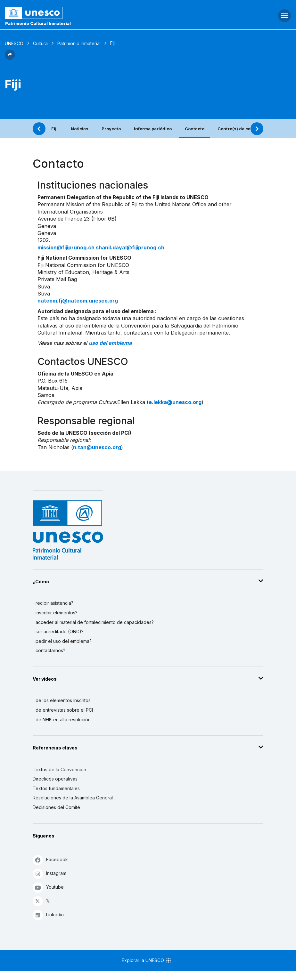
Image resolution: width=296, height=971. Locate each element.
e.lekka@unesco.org (175, 402)
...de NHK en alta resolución (62, 719)
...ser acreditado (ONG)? (58, 631)
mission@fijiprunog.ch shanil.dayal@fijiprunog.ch (100, 247)
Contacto (194, 128)
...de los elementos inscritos (62, 700)
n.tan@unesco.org (97, 447)
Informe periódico (153, 128)
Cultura (40, 43)
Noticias (79, 128)
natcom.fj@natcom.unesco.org (77, 300)
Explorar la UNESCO (147, 960)
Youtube (48, 887)
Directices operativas (55, 778)
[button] (10, 58)
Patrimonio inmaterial (79, 43)
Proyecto (111, 128)
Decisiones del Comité (56, 807)
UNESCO (14, 43)
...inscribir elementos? (55, 612)
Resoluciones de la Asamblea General (73, 797)
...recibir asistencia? (53, 603)
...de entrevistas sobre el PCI (63, 710)
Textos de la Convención (59, 769)
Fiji (54, 128)
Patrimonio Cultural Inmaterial (38, 23)
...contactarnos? (49, 650)
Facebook (50, 860)
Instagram (49, 873)
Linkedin (48, 915)
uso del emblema (110, 343)
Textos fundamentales (56, 788)
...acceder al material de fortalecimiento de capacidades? (93, 622)
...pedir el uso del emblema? (62, 641)
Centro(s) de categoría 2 (244, 128)
